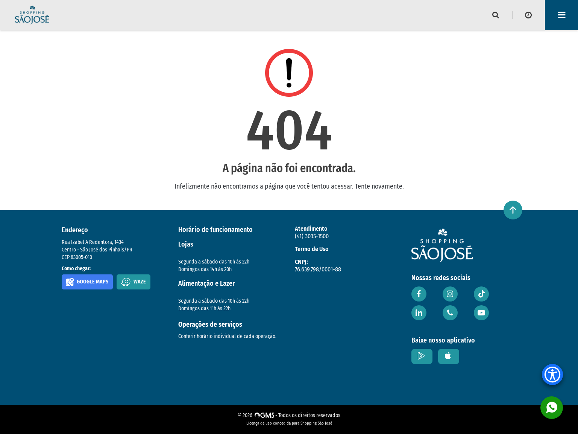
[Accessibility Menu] (552, 374)
